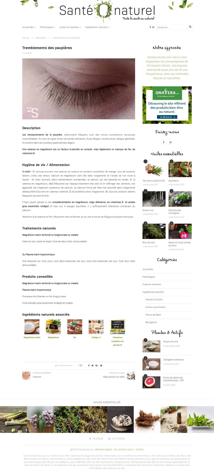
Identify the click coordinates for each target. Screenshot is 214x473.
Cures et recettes (69, 27)
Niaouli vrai (148, 210)
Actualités (28, 27)
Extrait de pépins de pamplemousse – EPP (173, 379)
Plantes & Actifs (153, 300)
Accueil (25, 38)
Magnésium (53, 338)
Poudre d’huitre (170, 342)
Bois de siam (149, 243)
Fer (74, 338)
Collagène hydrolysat (173, 360)
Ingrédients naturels (96, 27)
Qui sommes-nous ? (124, 450)
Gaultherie (173, 181)
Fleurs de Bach (153, 315)
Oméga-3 (96, 338)
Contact (140, 450)
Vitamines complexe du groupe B (117, 341)
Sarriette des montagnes (175, 211)
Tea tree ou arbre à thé (154, 181)
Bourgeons (151, 322)
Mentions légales (103, 450)
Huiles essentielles (155, 307)
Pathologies (46, 27)
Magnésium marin (32, 338)
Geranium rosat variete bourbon (180, 244)
